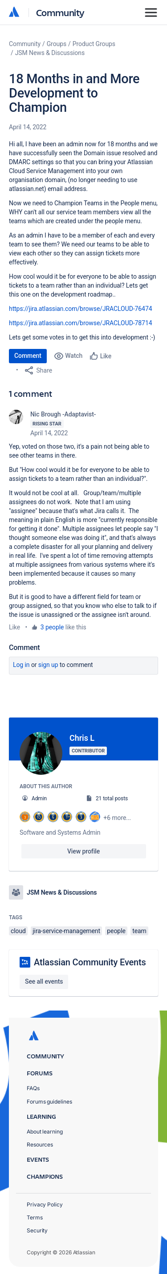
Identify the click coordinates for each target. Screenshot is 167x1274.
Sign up (48, 664)
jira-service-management (66, 930)
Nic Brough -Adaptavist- (63, 414)
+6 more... (117, 817)
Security (37, 1230)
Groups (56, 43)
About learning (45, 1131)
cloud (18, 930)
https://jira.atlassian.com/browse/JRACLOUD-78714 (80, 323)
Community (60, 12)
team (139, 930)
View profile (83, 851)
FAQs (33, 1088)
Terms (35, 1217)
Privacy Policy (45, 1204)
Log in (21, 664)
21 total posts (112, 798)
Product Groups (94, 43)
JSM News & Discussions (50, 52)
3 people (52, 627)
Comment (27, 355)
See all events (44, 981)
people (116, 930)
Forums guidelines (49, 1101)
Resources (40, 1144)
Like (14, 627)
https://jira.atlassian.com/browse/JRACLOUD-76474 (80, 308)
